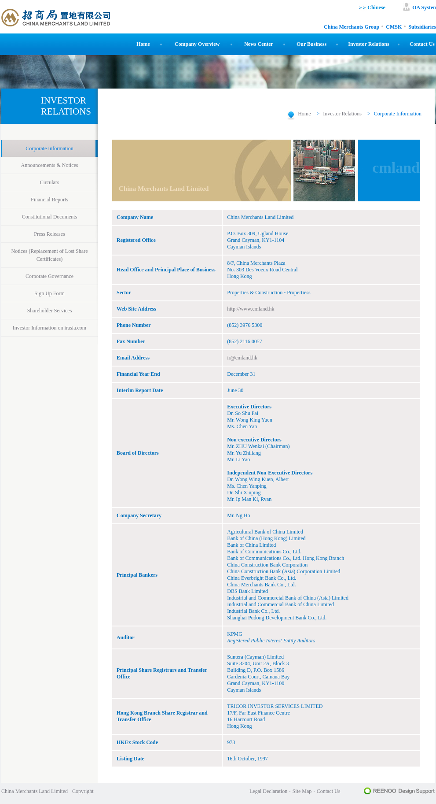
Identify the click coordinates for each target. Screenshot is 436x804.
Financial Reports (49, 199)
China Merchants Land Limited (34, 791)
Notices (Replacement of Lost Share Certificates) (49, 255)
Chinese (375, 7)
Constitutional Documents (49, 217)
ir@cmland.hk (242, 358)
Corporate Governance (49, 276)
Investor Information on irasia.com (49, 328)
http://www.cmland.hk (250, 309)
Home (143, 44)
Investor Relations (368, 44)
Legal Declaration (268, 791)
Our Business (311, 44)
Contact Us (422, 44)
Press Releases (49, 234)
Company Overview (197, 44)
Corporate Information (49, 148)
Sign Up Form (49, 293)
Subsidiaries (422, 27)
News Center (258, 44)
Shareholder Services (49, 311)
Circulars (49, 182)
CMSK (394, 27)
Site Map (302, 791)
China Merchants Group (351, 27)
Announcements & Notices (49, 165)
